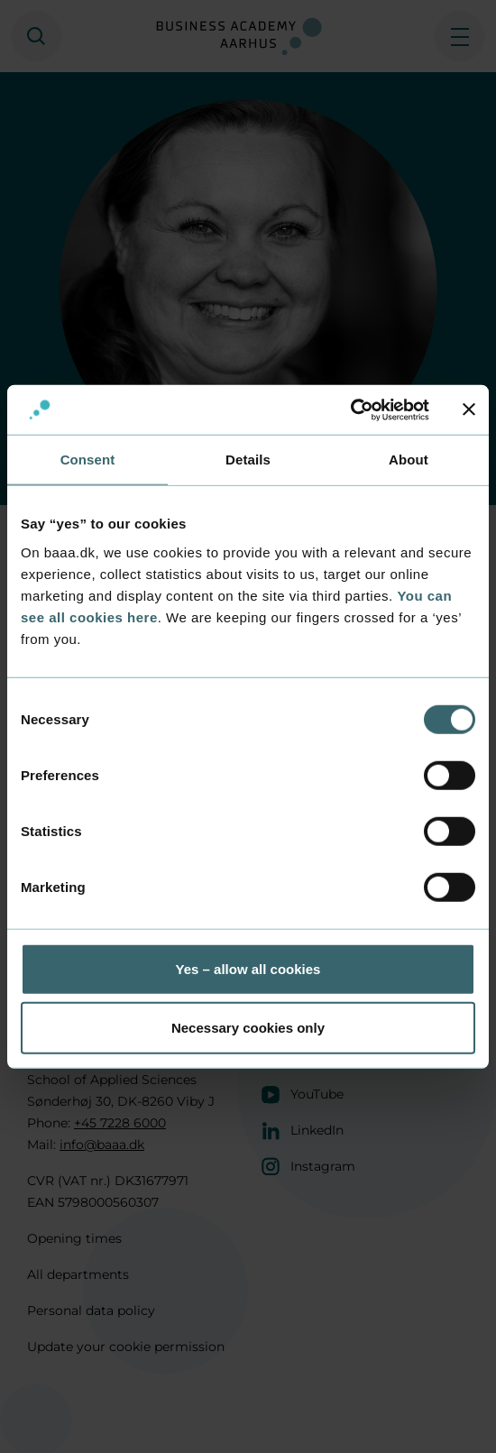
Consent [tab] (87, 459)
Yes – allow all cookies (248, 968)
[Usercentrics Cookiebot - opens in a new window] (350, 409)
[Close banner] (469, 409)
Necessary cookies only (248, 1027)
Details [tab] (248, 459)
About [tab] (408, 459)
